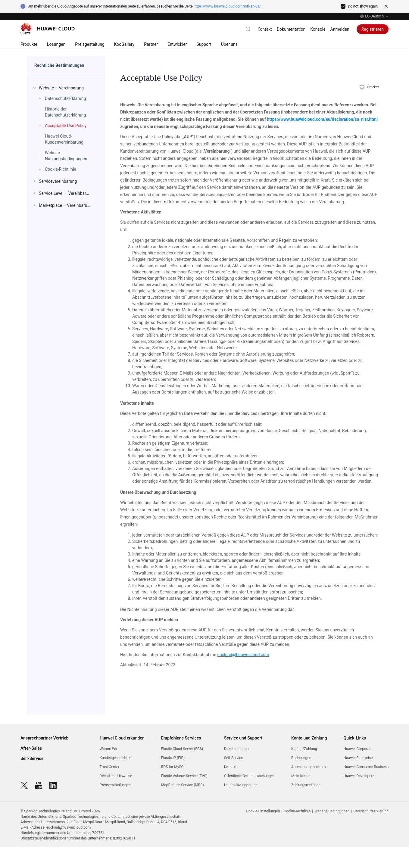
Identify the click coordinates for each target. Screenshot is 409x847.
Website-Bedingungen (331, 811)
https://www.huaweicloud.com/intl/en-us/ (227, 6)
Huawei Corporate (358, 749)
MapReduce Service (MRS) (182, 785)
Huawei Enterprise (358, 758)
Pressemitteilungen (115, 785)
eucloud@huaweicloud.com (243, 654)
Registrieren (372, 29)
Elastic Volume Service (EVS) (184, 776)
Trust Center (110, 767)
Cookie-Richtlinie (297, 811)
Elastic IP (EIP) (173, 758)
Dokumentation (291, 29)
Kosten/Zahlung (304, 749)
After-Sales (31, 748)
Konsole (317, 29)
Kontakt (265, 29)
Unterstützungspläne (241, 785)
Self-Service (32, 758)
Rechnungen (301, 758)
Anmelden (339, 29)
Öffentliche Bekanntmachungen (249, 776)
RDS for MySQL (173, 767)
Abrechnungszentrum (308, 767)
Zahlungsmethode (305, 785)
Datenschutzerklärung (371, 811)
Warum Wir (108, 749)
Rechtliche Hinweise (116, 776)
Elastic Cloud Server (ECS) (182, 749)
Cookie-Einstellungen (263, 811)
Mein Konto (300, 776)
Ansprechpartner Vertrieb (44, 738)
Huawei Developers (359, 776)
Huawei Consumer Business (366, 767)
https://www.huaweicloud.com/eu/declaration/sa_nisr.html (322, 119)
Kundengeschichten (115, 758)
